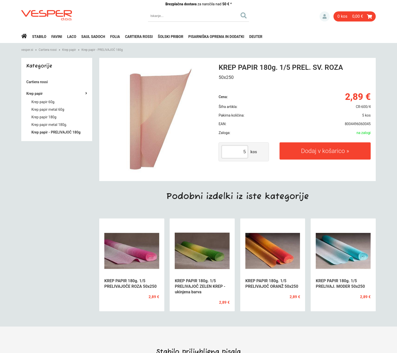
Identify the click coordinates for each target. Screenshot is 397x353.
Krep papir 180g (43, 117)
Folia (115, 37)
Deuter (256, 37)
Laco (71, 37)
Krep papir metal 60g (47, 109)
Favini (56, 37)
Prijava (325, 16)
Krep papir (69, 50)
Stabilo (39, 37)
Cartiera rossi (139, 37)
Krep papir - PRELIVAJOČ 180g (102, 50)
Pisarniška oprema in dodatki (216, 37)
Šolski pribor (170, 37)
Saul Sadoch (93, 37)
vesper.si (27, 50)
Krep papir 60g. (43, 102)
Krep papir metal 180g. (49, 125)
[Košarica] (354, 16)
